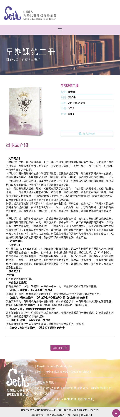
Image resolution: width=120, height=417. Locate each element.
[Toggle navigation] (60, 29)
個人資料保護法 (55, 415)
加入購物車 (87, 133)
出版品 (35, 59)
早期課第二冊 (70, 85)
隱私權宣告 (37, 415)
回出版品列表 (60, 347)
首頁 (25, 59)
